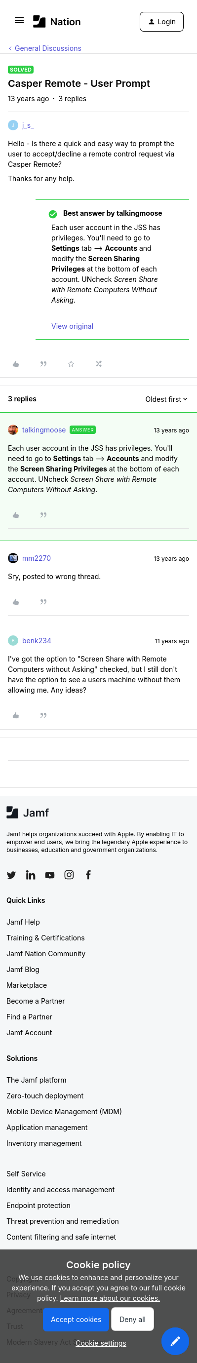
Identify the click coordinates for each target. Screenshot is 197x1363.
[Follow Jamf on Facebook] (88, 875)
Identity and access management (60, 1189)
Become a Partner (35, 1001)
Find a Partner (29, 1017)
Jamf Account (29, 1032)
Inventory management (43, 1143)
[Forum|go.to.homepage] (57, 21)
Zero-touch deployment (44, 1095)
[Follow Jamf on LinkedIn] (31, 875)
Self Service (26, 1173)
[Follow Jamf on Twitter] (11, 875)
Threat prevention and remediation (62, 1221)
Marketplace (26, 985)
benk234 (36, 640)
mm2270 (36, 558)
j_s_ (28, 125)
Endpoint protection (38, 1205)
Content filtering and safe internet (61, 1237)
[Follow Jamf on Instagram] (69, 875)
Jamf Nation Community (45, 953)
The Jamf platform (36, 1080)
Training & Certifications (45, 938)
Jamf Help (23, 922)
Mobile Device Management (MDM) (64, 1111)
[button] (19, 23)
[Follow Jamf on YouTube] (50, 874)
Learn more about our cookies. (110, 1298)
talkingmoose (44, 430)
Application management (46, 1127)
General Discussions (48, 48)
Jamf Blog (22, 969)
